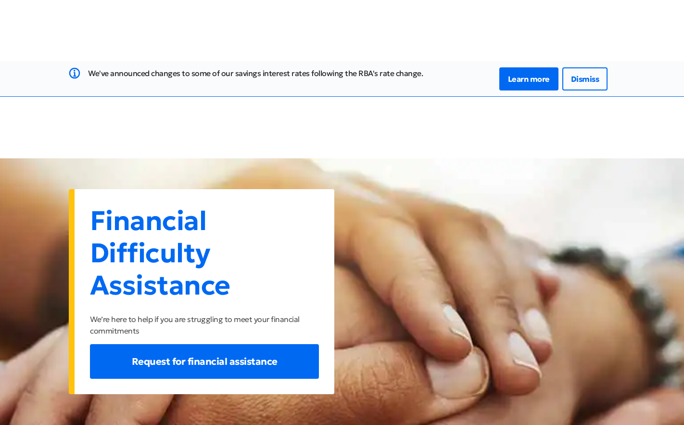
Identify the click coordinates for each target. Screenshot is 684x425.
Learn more (529, 79)
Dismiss (585, 79)
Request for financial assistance (205, 361)
